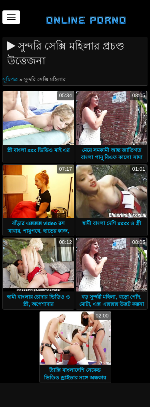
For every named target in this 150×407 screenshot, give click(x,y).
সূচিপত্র (11, 79)
